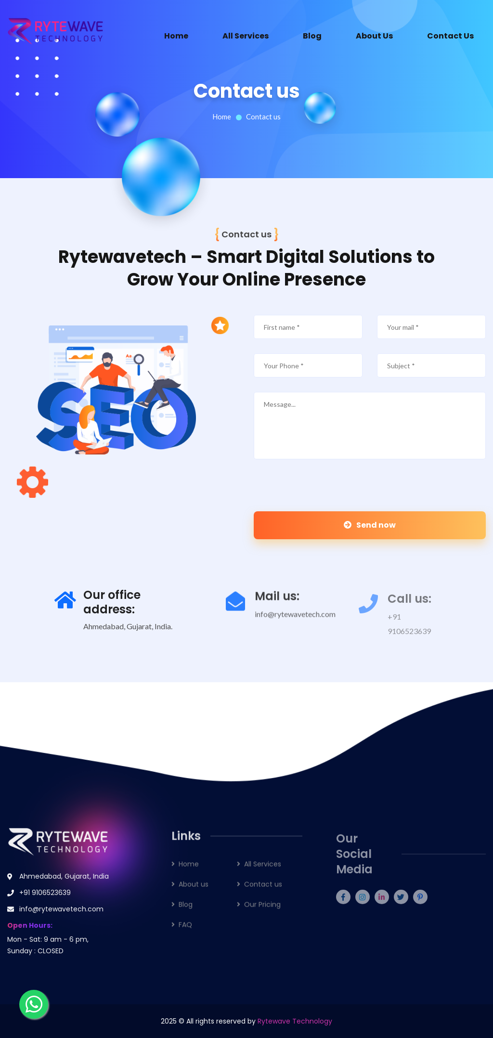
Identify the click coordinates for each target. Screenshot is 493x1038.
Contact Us (450, 35)
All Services (245, 35)
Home (176, 35)
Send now (370, 525)
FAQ (185, 932)
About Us (374, 35)
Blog (312, 35)
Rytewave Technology (295, 1021)
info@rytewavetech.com (295, 621)
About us (193, 892)
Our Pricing (262, 912)
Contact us (263, 892)
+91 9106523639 (45, 899)
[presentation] (319, 492)
